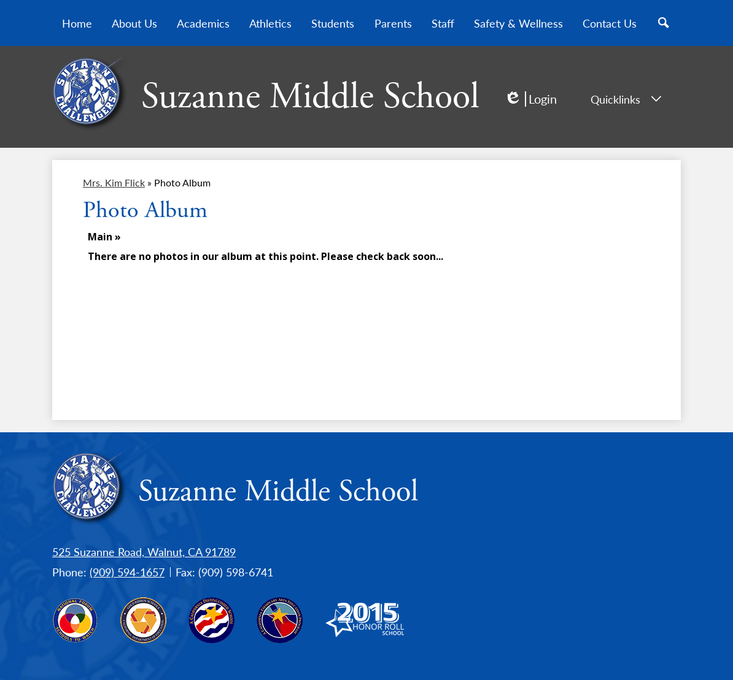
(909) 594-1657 (127, 571)
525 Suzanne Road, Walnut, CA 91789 (144, 551)
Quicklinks (626, 99)
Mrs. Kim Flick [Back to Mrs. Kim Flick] (114, 182)
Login (530, 99)
